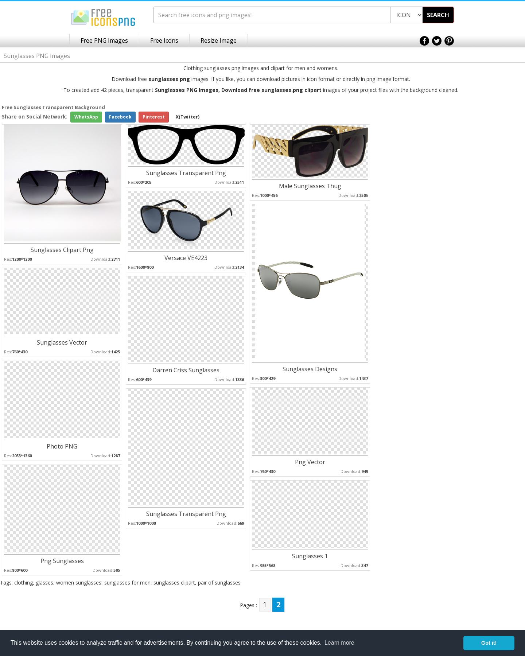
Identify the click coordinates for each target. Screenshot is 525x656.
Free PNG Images (104, 40)
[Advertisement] (496, 219)
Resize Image (219, 40)
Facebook (120, 117)
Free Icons (164, 40)
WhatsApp (86, 117)
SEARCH (438, 15)
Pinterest (154, 117)
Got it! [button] (489, 643)
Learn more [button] (339, 643)
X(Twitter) (187, 117)
